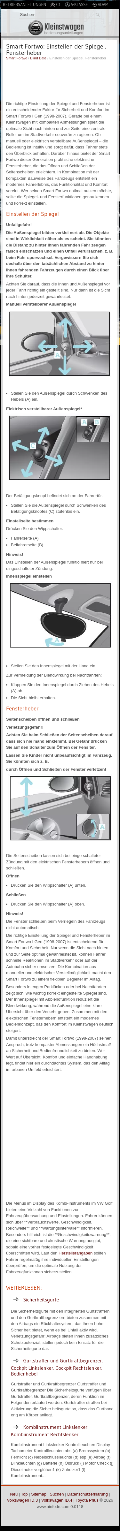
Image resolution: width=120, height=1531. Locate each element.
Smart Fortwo (16, 58)
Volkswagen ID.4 (56, 1500)
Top (24, 1494)
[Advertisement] (60, 80)
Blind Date (38, 58)
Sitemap (38, 1494)
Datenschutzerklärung (87, 1494)
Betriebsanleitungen (24, 4)
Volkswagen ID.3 (22, 1500)
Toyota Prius (87, 1500)
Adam (100, 4)
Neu (14, 1494)
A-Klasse (76, 4)
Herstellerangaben (75, 1253)
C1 (55, 4)
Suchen (57, 1494)
